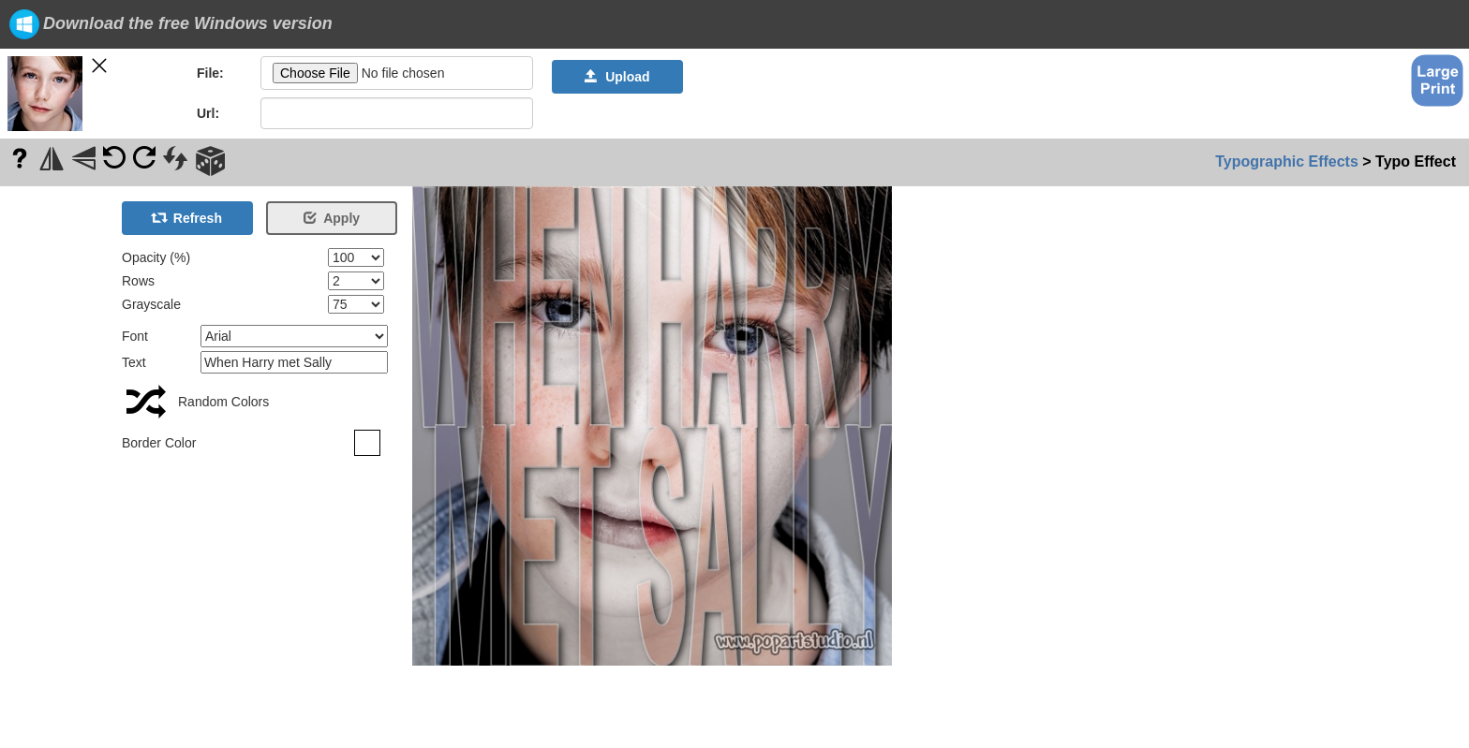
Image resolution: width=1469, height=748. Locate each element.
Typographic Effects (1286, 161)
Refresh (187, 218)
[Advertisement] (56, 467)
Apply (332, 218)
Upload (617, 76)
